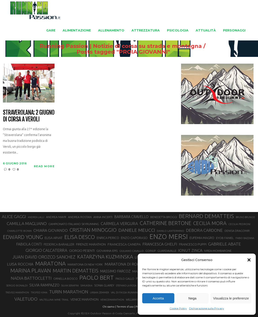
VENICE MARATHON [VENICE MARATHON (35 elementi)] (84, 299)
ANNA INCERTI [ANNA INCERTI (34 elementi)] (102, 217)
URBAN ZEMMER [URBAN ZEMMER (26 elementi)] (99, 292)
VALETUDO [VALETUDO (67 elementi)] (25, 298)
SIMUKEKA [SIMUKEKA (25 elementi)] (86, 285)
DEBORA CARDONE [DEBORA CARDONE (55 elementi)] (204, 230)
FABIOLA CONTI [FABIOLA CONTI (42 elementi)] (29, 244)
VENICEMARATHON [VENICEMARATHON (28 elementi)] (112, 299)
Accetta (158, 298)
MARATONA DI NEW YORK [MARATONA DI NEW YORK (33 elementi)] (85, 264)
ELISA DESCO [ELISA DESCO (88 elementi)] (79, 237)
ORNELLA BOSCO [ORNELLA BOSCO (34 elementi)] (65, 278)
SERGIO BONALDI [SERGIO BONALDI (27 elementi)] (17, 285)
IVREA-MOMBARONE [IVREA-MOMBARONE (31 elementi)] (218, 250)
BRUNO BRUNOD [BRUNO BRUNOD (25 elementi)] (245, 217)
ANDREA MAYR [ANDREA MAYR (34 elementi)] (56, 217)
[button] (249, 260)
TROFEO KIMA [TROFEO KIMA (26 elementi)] (39, 292)
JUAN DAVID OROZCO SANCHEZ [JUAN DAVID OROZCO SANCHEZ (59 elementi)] (43, 256)
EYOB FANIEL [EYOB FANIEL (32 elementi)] (225, 238)
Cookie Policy (178, 308)
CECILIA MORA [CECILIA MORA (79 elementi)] (210, 223)
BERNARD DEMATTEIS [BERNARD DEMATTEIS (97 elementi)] (206, 216)
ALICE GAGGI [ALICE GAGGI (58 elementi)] (14, 216)
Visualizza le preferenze (231, 298)
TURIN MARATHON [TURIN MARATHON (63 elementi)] (68, 291)
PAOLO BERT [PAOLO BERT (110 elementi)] (96, 277)
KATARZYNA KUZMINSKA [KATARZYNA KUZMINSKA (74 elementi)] (105, 256)
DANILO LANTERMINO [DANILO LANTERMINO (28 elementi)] (170, 230)
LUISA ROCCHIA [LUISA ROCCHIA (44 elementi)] (20, 264)
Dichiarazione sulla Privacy (206, 308)
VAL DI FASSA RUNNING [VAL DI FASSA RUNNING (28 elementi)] (125, 292)
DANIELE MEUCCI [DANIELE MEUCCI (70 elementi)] (136, 230)
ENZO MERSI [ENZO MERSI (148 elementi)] (168, 237)
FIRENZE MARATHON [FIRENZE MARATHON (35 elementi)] (91, 244)
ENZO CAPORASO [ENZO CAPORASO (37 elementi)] (134, 238)
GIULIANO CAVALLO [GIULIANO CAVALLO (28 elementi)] (131, 250)
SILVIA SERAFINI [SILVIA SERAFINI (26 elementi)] (70, 285)
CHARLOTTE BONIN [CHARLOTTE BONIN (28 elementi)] (19, 230)
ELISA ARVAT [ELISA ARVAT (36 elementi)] (54, 238)
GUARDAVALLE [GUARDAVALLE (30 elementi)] (166, 250)
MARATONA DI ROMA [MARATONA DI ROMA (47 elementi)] (124, 264)
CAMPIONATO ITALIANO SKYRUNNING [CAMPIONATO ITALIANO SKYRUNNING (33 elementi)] (73, 224)
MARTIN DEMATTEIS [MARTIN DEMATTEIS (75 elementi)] (75, 270)
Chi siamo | (109, 306)
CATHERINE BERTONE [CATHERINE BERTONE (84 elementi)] (165, 223)
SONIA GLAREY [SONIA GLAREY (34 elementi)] (104, 285)
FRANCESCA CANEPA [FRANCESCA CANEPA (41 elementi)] (124, 244)
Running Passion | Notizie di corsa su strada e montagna (131, 46)
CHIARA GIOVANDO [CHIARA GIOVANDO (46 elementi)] (50, 230)
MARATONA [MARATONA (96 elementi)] (50, 263)
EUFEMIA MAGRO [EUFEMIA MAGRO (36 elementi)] (202, 238)
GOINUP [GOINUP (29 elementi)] (150, 250)
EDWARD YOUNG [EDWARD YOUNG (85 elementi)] (23, 237)
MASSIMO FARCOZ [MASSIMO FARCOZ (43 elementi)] (115, 271)
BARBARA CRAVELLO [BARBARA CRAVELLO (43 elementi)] (131, 217)
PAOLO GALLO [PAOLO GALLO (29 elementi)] (125, 278)
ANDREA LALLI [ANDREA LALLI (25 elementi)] (36, 217)
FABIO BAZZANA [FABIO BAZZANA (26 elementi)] (245, 238)
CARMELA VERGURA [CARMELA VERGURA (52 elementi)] (119, 223)
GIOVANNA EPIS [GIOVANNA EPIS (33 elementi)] (107, 250)
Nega (192, 298)
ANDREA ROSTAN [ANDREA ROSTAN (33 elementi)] (80, 217)
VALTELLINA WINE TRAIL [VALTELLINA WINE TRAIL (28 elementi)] (54, 299)
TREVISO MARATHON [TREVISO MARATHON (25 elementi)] (17, 292)
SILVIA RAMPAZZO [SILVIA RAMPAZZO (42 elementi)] (44, 285)
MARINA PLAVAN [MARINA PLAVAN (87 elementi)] (30, 270)
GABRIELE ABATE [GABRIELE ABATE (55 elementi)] (224, 243)
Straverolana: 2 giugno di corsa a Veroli (28, 116)
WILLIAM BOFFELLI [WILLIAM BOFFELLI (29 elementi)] (137, 299)
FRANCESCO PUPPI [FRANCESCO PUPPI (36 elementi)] (192, 244)
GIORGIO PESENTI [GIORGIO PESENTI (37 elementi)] (82, 250)
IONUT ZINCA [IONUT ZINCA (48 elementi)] (190, 250)
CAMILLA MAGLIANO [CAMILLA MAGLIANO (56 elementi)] (27, 223)
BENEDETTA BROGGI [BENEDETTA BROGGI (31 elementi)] (163, 217)
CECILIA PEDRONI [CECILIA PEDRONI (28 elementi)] (239, 224)
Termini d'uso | (126, 306)
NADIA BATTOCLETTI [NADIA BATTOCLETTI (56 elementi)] (31, 278)
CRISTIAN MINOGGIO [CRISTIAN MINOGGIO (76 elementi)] (93, 230)
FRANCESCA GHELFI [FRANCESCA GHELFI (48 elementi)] (159, 244)
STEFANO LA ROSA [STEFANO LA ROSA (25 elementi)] (126, 285)
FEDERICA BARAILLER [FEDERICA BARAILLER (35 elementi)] (59, 244)
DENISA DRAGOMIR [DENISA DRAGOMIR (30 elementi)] (237, 230)
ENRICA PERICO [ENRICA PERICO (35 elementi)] (108, 238)
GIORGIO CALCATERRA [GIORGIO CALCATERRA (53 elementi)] (46, 250)
